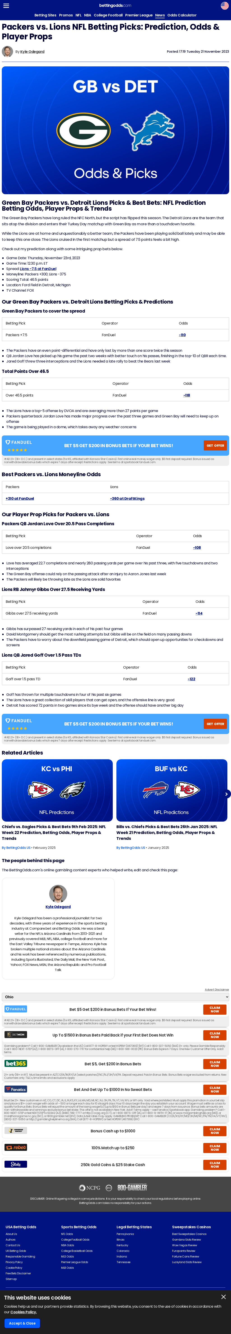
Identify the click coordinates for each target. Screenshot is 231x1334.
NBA (87, 15)
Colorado (123, 1251)
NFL (79, 15)
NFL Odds (67, 1234)
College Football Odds (75, 1240)
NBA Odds (67, 1245)
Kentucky (122, 1245)
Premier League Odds (74, 1262)
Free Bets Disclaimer (18, 1273)
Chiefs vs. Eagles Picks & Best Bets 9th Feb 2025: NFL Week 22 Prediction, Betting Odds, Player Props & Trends (54, 832)
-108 (197, 547)
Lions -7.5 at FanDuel (38, 268)
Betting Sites (45, 15)
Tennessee (123, 1262)
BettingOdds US (18, 847)
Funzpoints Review (183, 1251)
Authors (11, 1240)
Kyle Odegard (32, 51)
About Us (11, 1234)
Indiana (122, 1256)
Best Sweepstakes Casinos (189, 1234)
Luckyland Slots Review (186, 1262)
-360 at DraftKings (127, 498)
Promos (66, 15)
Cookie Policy (14, 1268)
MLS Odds (67, 1256)
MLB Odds (67, 1268)
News (160, 15)
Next (226, 794)
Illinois (120, 1240)
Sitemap (11, 1279)
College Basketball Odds (77, 1251)
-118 (186, 395)
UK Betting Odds (16, 1251)
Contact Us (13, 1245)
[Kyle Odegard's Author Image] (58, 894)
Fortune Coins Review (185, 1256)
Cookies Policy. (23, 1312)
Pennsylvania (125, 1234)
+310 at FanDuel (20, 498)
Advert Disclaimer (217, 989)
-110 (182, 335)
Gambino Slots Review (186, 1240)
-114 (199, 613)
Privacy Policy (14, 1262)
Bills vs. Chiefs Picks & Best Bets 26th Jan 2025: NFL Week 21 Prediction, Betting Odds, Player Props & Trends (166, 832)
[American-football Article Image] (57, 790)
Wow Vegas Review (184, 1245)
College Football (108, 15)
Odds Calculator (181, 15)
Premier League (138, 15)
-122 (191, 679)
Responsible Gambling (20, 1256)
